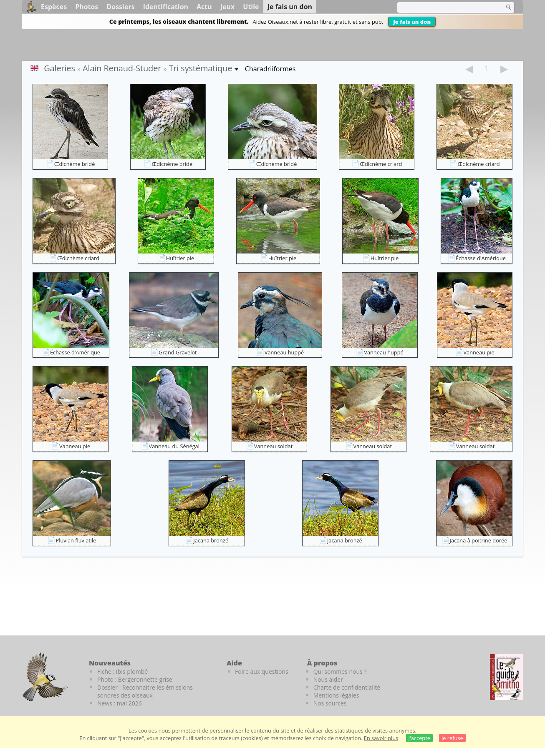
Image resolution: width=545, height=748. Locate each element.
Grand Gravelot (178, 352)
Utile (251, 6)
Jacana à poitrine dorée (478, 540)
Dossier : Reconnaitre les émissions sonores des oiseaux (145, 691)
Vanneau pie (478, 352)
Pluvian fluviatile (76, 540)
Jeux (227, 6)
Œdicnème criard (381, 164)
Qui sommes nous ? (340, 671)
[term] (445, 7)
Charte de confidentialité (347, 687)
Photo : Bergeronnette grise (134, 679)
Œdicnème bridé (74, 164)
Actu (204, 6)
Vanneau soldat (273, 446)
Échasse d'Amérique (481, 258)
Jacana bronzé (210, 540)
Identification (165, 6)
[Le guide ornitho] (506, 677)
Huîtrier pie (180, 258)
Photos (86, 6)
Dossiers (120, 6)
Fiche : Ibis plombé (122, 671)
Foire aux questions (261, 671)
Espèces (54, 6)
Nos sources (330, 703)
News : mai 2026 (119, 703)
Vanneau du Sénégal (174, 446)
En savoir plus (381, 738)
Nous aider (328, 679)
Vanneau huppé (284, 352)
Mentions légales (336, 695)
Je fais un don (412, 21)
